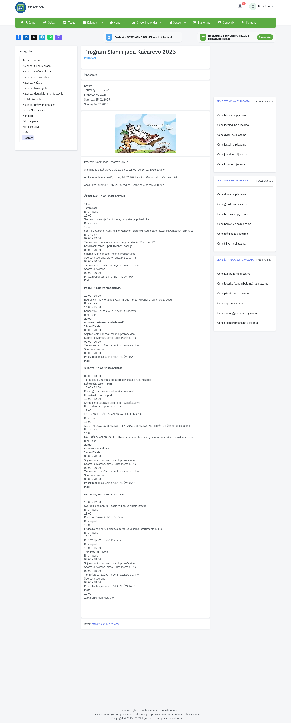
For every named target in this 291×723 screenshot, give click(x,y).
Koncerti (28, 116)
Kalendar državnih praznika (39, 104)
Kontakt (249, 22)
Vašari (26, 132)
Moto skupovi (31, 127)
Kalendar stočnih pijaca (37, 71)
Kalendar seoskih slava (36, 77)
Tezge (69, 22)
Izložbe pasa (30, 121)
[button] (92, 23)
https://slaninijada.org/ (105, 624)
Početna (28, 22)
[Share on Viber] (58, 37)
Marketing (201, 22)
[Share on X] (34, 37)
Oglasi (49, 22)
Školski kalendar (32, 99)
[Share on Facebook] (18, 37)
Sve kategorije (31, 60)
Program (28, 138)
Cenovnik (226, 22)
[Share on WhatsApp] (50, 37)
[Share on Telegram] (42, 37)
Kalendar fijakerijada (35, 88)
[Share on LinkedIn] (26, 37)
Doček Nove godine (34, 110)
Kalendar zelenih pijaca (37, 66)
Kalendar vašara (32, 82)
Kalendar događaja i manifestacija (43, 93)
